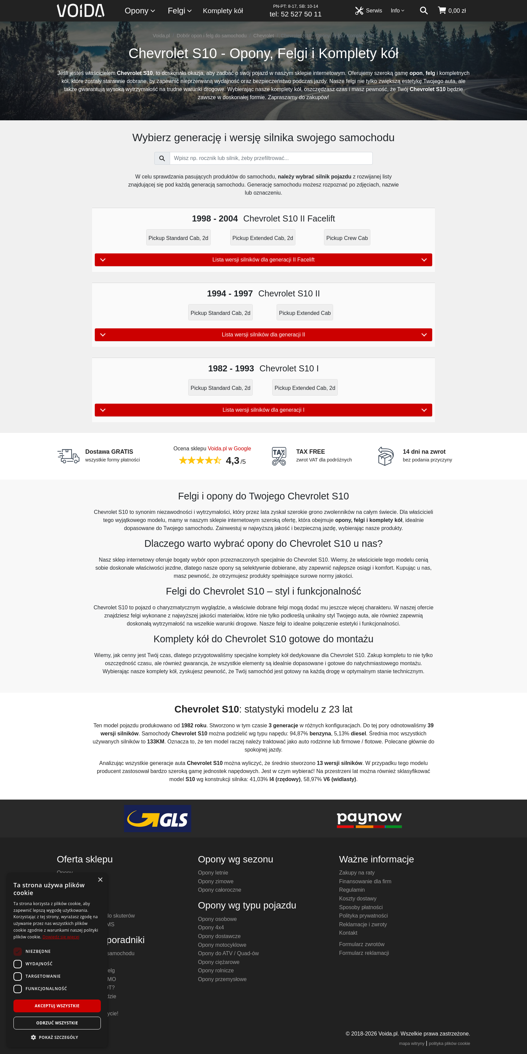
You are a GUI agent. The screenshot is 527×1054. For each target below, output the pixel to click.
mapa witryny (411, 1043)
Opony (140, 11)
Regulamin (352, 890)
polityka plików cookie (449, 1043)
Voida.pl (161, 35)
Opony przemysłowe (222, 979)
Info (398, 10)
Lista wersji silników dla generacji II (263, 334)
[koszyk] (451, 11)
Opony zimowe (216, 881)
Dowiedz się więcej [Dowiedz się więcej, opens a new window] (60, 937)
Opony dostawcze (219, 936)
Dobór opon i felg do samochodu (212, 35)
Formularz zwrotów (361, 944)
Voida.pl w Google (229, 448)
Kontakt (348, 933)
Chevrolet (263, 35)
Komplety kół (223, 10)
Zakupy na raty (357, 873)
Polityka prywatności (363, 916)
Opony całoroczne (219, 890)
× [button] (100, 880)
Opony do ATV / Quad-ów (228, 953)
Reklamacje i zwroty (363, 924)
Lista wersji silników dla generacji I (263, 410)
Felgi (180, 11)
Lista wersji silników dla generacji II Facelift (263, 259)
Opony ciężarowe (219, 962)
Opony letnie (213, 873)
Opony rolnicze (216, 970)
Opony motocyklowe (222, 945)
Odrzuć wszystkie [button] (57, 1023)
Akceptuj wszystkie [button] (57, 1006)
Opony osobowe (217, 919)
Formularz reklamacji (364, 953)
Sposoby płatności (361, 907)
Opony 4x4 (211, 927)
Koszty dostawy (357, 898)
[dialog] (57, 960)
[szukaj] (424, 11)
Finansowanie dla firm (365, 881)
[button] (57, 1037)
